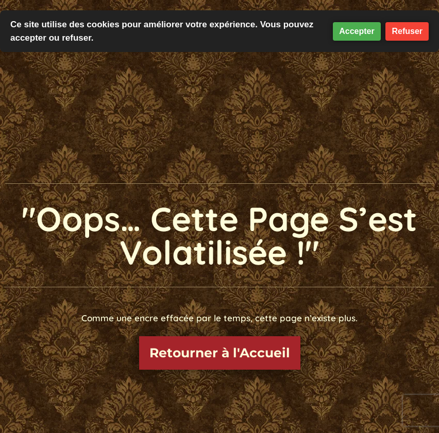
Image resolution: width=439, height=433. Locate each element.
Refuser (407, 31)
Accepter (356, 31)
